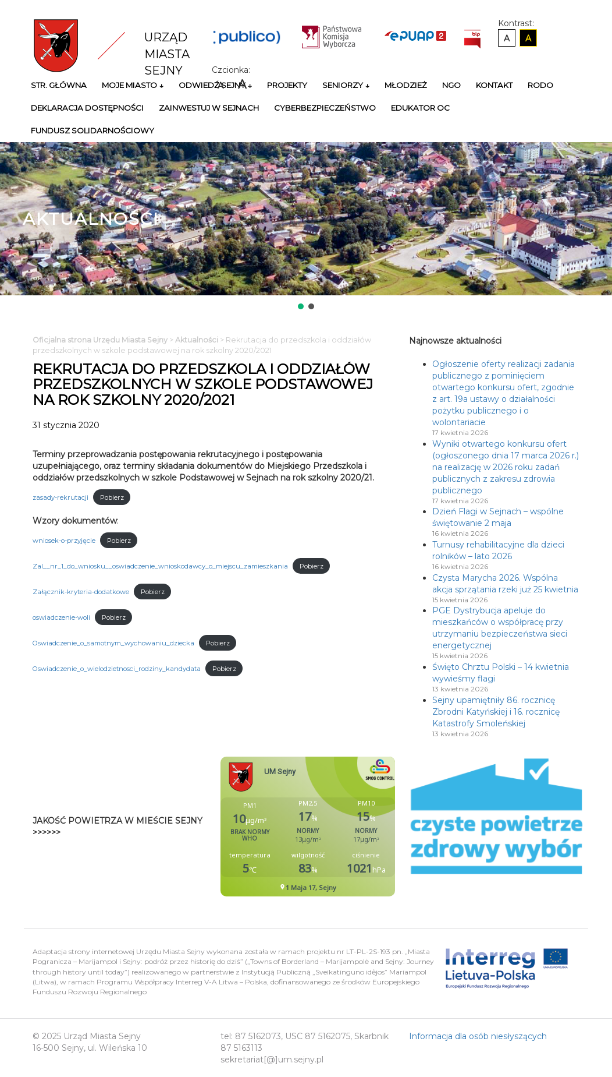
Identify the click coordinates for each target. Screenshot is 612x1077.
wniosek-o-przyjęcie (64, 540)
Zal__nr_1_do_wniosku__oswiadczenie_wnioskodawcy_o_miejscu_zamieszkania (160, 566)
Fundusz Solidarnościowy (92, 130)
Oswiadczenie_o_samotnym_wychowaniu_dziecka (113, 643)
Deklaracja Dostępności (87, 107)
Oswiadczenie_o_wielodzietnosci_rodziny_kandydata (117, 669)
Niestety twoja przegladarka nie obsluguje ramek (336, 826)
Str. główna (59, 85)
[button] (301, 306)
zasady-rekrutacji (60, 497)
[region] (306, 227)
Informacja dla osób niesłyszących (478, 1036)
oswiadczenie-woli (61, 617)
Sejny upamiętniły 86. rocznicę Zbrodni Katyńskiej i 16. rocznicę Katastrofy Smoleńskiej (496, 712)
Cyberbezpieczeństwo (325, 107)
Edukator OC (420, 107)
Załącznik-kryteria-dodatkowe (81, 592)
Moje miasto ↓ (132, 85)
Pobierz (112, 497)
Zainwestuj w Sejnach (209, 107)
